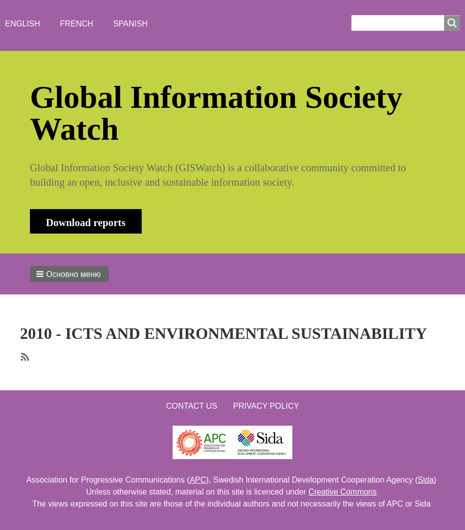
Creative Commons (342, 492)
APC (198, 480)
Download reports (86, 222)
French (76, 23)
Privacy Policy (266, 406)
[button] (69, 274)
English (22, 23)
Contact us (192, 406)
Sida (426, 480)
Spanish (130, 23)
